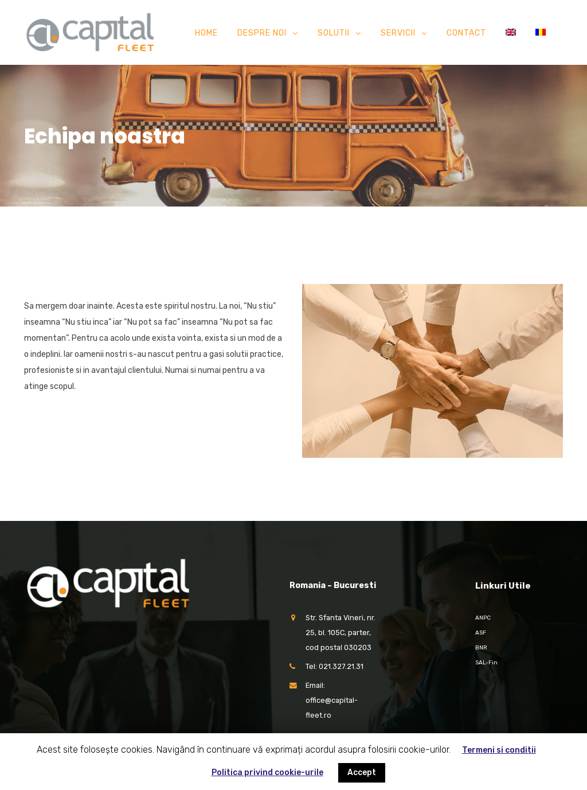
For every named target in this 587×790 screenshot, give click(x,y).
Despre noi (262, 33)
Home (206, 33)
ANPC (483, 617)
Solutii (334, 33)
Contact (466, 33)
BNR (481, 647)
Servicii (398, 33)
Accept (361, 772)
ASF (480, 632)
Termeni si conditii (499, 750)
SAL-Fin (486, 662)
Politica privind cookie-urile (267, 772)
